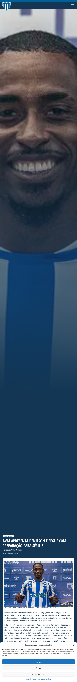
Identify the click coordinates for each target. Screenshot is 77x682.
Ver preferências (38, 674)
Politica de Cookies (30, 679)
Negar (38, 668)
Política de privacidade (44, 679)
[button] (74, 645)
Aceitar (38, 662)
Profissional (8, 536)
